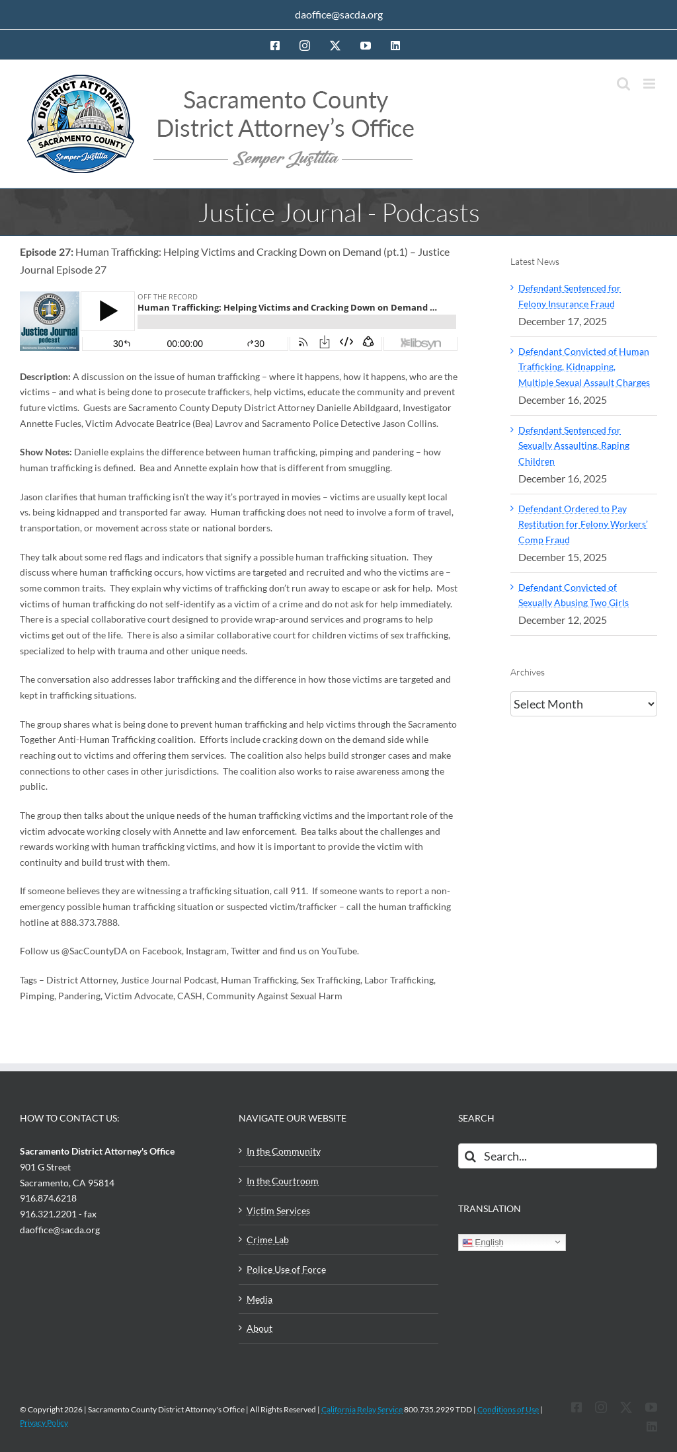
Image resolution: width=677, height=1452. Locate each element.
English (483, 1242)
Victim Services (278, 1210)
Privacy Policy (44, 1423)
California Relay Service (362, 1409)
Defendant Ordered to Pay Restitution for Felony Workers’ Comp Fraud (583, 524)
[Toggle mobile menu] (650, 84)
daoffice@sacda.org (339, 14)
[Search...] (557, 1155)
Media (259, 1299)
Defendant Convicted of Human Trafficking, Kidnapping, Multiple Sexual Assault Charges (584, 367)
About (259, 1328)
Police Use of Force (286, 1269)
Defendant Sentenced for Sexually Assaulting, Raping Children (573, 445)
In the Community (284, 1151)
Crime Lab (268, 1239)
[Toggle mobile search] (623, 84)
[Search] (470, 1155)
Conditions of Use (508, 1409)
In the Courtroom (283, 1180)
